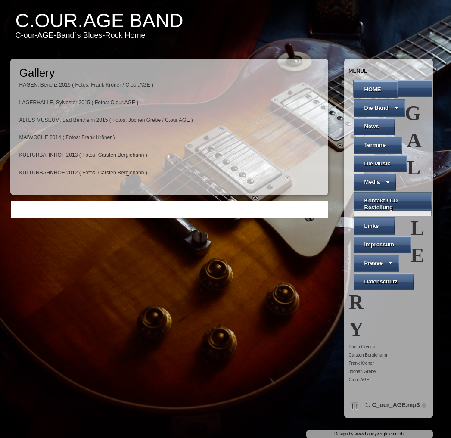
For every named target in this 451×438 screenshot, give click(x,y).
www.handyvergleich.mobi (379, 434)
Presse (378, 263)
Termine (375, 145)
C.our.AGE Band (100, 20)
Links (371, 226)
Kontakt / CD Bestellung (381, 204)
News (371, 126)
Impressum (379, 244)
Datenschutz (381, 281)
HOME (372, 89)
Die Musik (377, 163)
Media (377, 182)
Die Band (381, 108)
